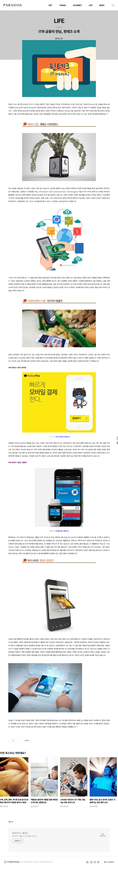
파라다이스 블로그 (20, 833)
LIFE (90, 5)
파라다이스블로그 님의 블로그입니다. (24, 836)
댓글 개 (10, 822)
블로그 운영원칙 (109, 862)
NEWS (101, 5)
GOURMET (77, 5)
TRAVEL (62, 5)
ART (50, 5)
